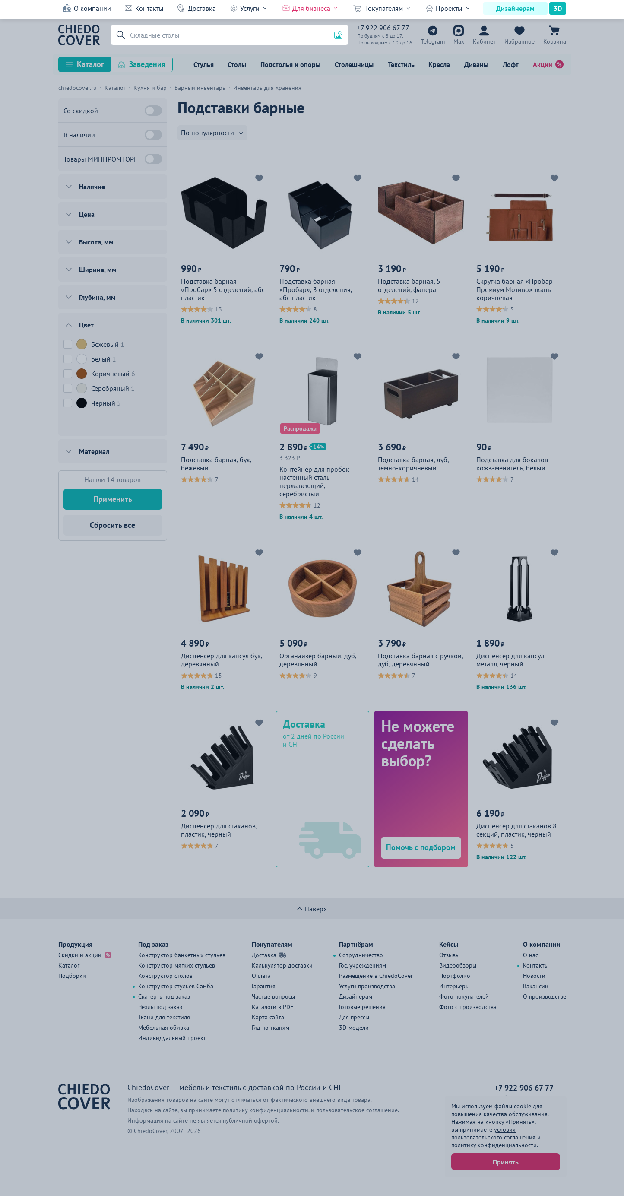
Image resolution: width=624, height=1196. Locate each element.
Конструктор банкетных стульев (181, 955)
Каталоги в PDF (272, 1007)
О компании (92, 8)
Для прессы (354, 1017)
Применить (112, 499)
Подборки (72, 976)
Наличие (92, 186)
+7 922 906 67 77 (383, 27)
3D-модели (354, 1027)
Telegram (433, 41)
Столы (237, 64)
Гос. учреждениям (362, 965)
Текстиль (401, 64)
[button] (119, 35)
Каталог (90, 64)
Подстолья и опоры (290, 64)
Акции (542, 64)
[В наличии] (153, 135)
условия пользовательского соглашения (493, 1133)
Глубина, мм (97, 297)
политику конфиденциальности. (494, 1145)
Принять (506, 1162)
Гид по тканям (270, 1027)
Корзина (554, 41)
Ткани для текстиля (164, 1017)
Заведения (147, 64)
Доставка (202, 8)
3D (558, 8)
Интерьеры (454, 986)
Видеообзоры (457, 965)
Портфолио (454, 976)
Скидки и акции (79, 955)
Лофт (511, 64)
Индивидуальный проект (172, 1038)
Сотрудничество (361, 955)
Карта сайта (268, 1017)
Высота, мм (96, 242)
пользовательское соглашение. (357, 1110)
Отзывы (449, 955)
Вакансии (535, 986)
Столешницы (354, 64)
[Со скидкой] (153, 110)
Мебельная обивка (163, 1027)
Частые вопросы (273, 996)
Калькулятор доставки (282, 965)
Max (458, 41)
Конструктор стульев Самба (175, 986)
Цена (87, 214)
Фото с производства (468, 1007)
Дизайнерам (515, 8)
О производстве (544, 996)
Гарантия (264, 986)
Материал (94, 451)
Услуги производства (367, 986)
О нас (530, 955)
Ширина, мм (98, 269)
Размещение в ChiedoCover (376, 976)
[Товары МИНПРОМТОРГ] (153, 159)
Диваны (476, 64)
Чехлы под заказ (160, 1007)
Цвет (86, 324)
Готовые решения (362, 1007)
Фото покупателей (464, 996)
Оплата (261, 976)
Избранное (519, 41)
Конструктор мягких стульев (176, 965)
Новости (534, 976)
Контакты (149, 8)
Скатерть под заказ (164, 996)
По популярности (207, 132)
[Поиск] (229, 35)
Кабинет (484, 41)
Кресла (439, 64)
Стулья (203, 64)
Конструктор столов (165, 976)
